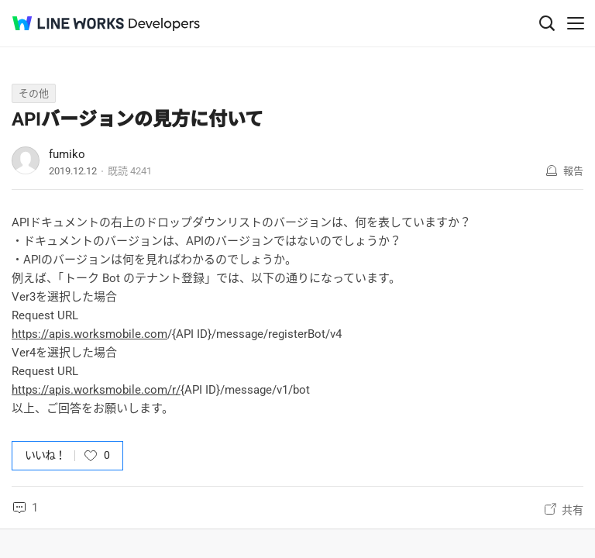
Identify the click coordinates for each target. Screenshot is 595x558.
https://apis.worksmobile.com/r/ (96, 390)
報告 (573, 171)
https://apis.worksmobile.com (89, 334)
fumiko (67, 154)
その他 (34, 93)
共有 (572, 510)
